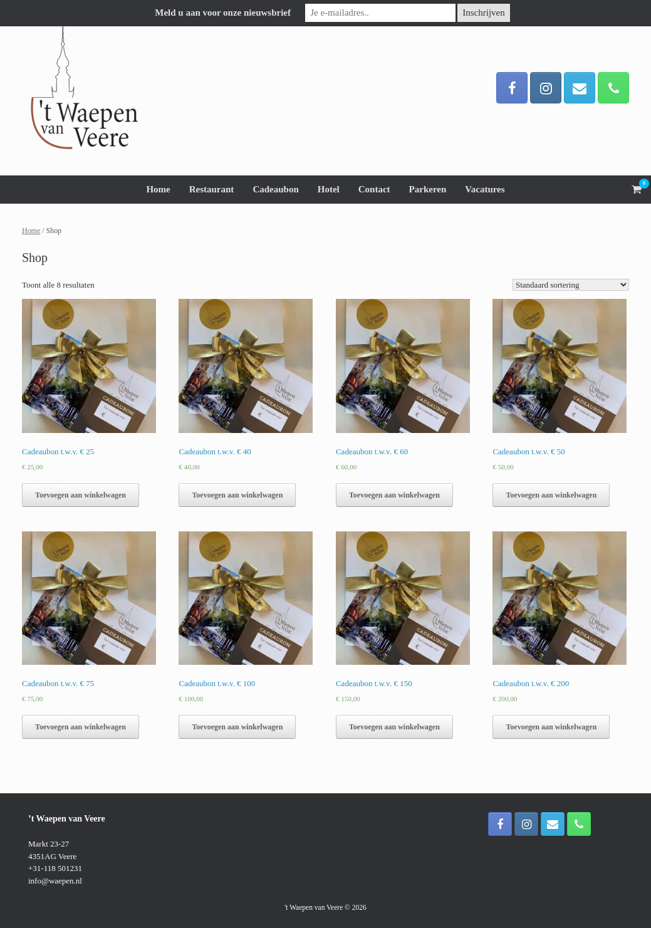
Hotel (329, 189)
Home (158, 189)
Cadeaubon (275, 189)
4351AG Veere (52, 856)
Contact (374, 189)
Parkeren (428, 189)
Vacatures (484, 189)
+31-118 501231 (55, 868)
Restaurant (211, 189)
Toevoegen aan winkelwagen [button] (80, 495)
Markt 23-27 (48, 843)
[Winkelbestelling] (571, 285)
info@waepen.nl (55, 880)
